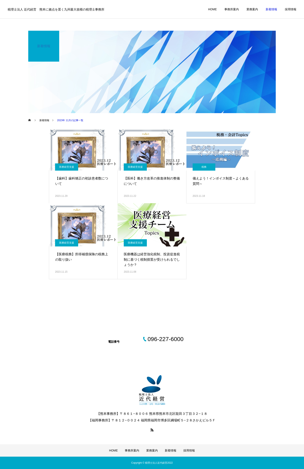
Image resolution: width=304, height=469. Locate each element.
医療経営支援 (66, 166)
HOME (212, 9)
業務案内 (252, 9)
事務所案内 (231, 9)
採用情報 (290, 9)
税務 (203, 166)
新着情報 (271, 9)
